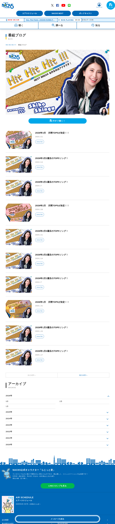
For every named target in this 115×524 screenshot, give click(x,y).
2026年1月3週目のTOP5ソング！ (52, 327)
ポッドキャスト (86, 13)
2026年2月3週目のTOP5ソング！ (52, 231)
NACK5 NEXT (57, 13)
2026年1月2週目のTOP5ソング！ (52, 351)
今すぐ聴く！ (59, 121)
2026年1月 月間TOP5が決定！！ (53, 302)
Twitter (52, 5)
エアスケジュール (29, 13)
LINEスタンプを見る (57, 486)
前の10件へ (83, 375)
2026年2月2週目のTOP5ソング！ (52, 254)
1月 (7, 406)
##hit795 (40, 142)
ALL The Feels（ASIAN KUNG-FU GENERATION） (47, 20)
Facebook (57, 5)
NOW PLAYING (67, 20)
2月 (61, 401)
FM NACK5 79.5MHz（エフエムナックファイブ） (8, 5)
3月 (7, 401)
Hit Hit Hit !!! (11, 45)
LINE (69, 5)
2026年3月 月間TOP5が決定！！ (53, 133)
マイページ (99, 7)
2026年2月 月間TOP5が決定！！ (53, 205)
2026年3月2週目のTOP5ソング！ (52, 158)
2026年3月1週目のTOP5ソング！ (52, 182)
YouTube (63, 5)
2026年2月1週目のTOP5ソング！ (52, 278)
